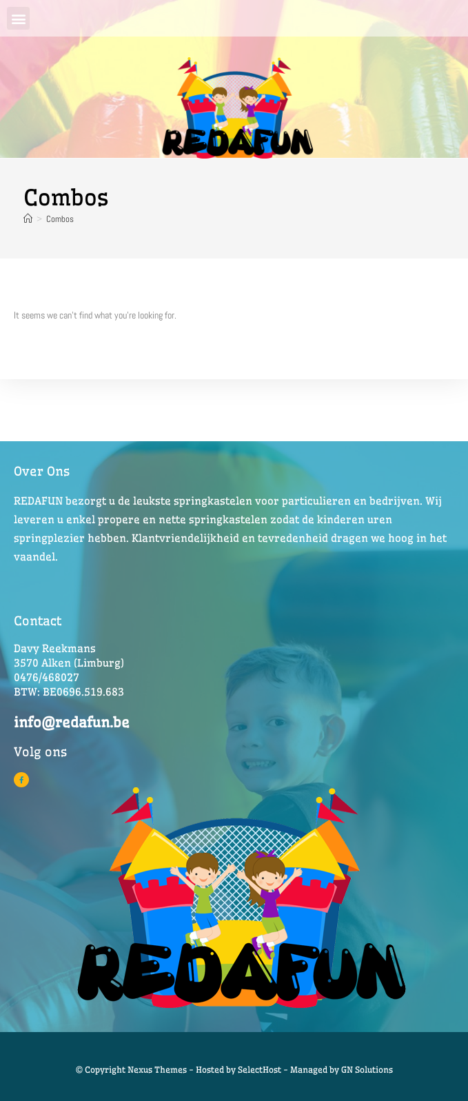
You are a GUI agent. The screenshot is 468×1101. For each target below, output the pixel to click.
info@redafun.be (72, 722)
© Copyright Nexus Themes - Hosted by (157, 1069)
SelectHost (259, 1069)
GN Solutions (367, 1069)
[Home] (27, 219)
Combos (60, 219)
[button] (18, 18)
